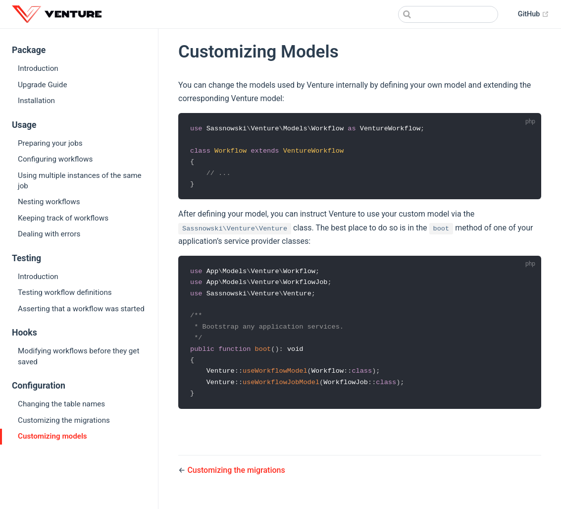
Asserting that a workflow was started (81, 308)
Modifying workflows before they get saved (78, 356)
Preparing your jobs (50, 143)
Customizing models (52, 436)
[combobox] (448, 14)
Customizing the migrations (64, 420)
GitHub (533, 14)
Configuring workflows (55, 159)
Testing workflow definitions (65, 292)
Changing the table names (61, 403)
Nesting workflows (49, 201)
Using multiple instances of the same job (80, 180)
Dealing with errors (49, 233)
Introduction (38, 68)
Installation (36, 100)
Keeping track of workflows (63, 218)
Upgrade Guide (42, 84)
